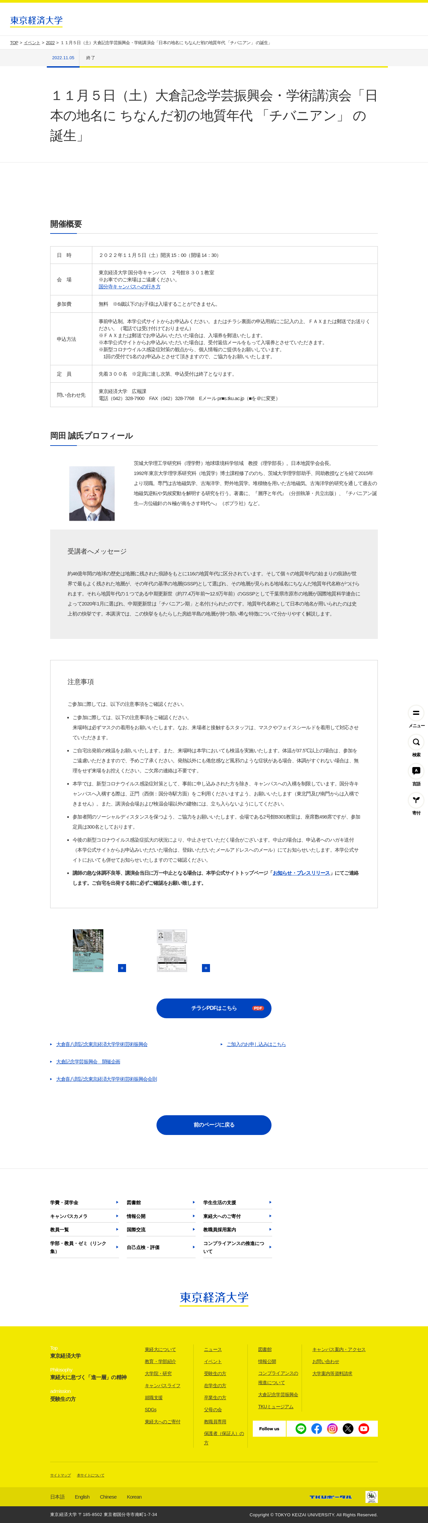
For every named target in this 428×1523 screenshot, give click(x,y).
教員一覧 (59, 1229)
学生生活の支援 (219, 1202)
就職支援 (154, 1397)
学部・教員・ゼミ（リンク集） (78, 1247)
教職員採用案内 (219, 1229)
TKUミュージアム (276, 1406)
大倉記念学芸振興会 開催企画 (88, 1061)
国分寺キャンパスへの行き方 (129, 286)
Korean (134, 1497)
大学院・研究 (158, 1373)
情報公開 (136, 1216)
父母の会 (213, 1409)
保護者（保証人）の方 (224, 1438)
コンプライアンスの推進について (233, 1247)
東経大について (160, 1349)
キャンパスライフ (162, 1385)
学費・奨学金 (64, 1202)
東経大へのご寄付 (222, 1216)
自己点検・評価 (143, 1247)
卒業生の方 (215, 1397)
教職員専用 (215, 1421)
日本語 (57, 1497)
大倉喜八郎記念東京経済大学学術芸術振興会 (101, 1044)
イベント (213, 1361)
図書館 (134, 1202)
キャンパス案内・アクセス (339, 1349)
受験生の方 (215, 1373)
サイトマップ (60, 1475)
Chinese (108, 1497)
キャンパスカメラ (69, 1216)
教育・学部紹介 (160, 1361)
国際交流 (136, 1229)
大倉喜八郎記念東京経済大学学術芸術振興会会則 (106, 1079)
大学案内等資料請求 (332, 1373)
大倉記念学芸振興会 (278, 1394)
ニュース (213, 1349)
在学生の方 (215, 1385)
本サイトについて (90, 1475)
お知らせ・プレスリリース (301, 873)
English (82, 1497)
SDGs (150, 1409)
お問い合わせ (325, 1361)
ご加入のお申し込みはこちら (256, 1044)
